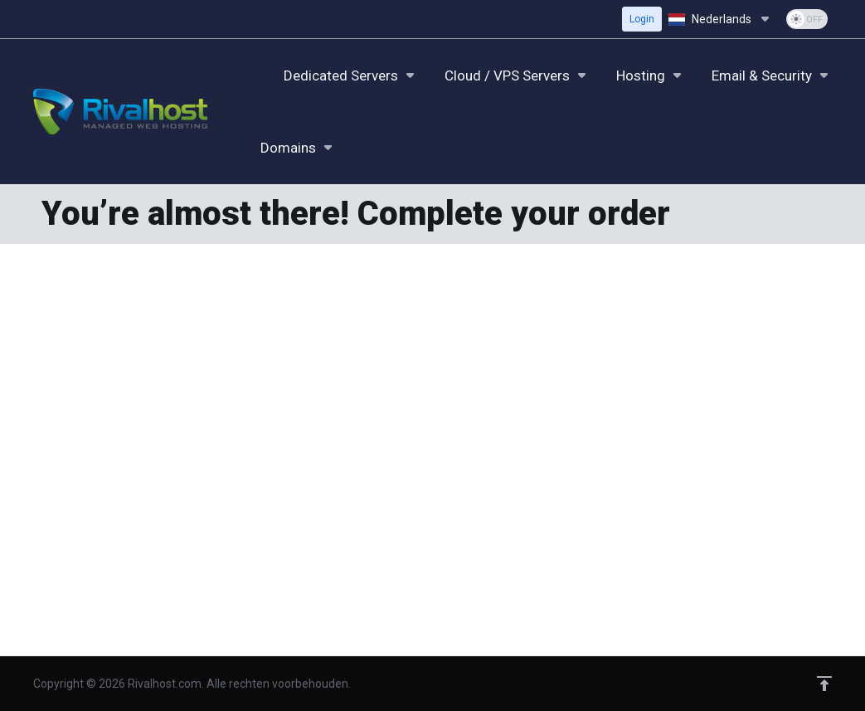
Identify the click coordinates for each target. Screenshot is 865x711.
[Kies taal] (721, 19)
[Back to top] (824, 684)
